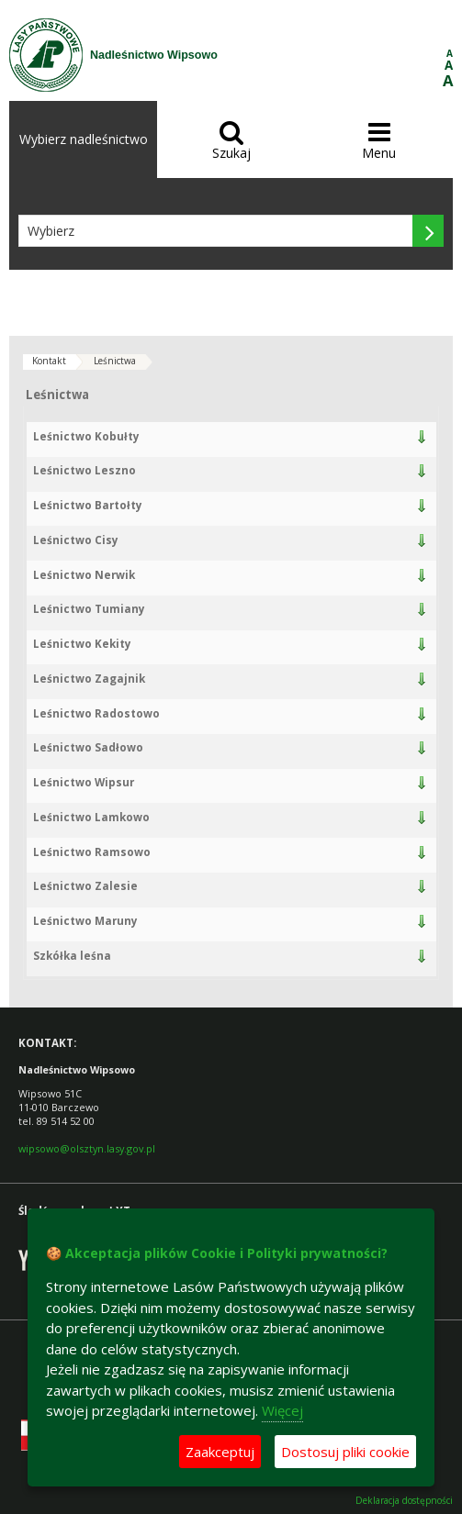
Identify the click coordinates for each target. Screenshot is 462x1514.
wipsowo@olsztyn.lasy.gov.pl (86, 1148)
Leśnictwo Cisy (75, 540)
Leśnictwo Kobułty (86, 436)
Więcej (282, 1410)
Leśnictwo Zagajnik (89, 678)
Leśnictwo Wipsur (83, 782)
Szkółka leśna (72, 956)
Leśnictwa (115, 360)
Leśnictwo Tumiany (89, 609)
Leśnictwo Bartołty (87, 505)
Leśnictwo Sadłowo (88, 747)
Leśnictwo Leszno (84, 470)
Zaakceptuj (220, 1451)
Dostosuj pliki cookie (345, 1451)
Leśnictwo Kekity (82, 644)
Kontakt (49, 360)
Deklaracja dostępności (404, 1501)
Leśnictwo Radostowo (96, 713)
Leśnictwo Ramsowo (92, 852)
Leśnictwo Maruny (85, 921)
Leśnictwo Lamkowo (91, 817)
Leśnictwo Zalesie (85, 886)
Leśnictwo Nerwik (84, 575)
